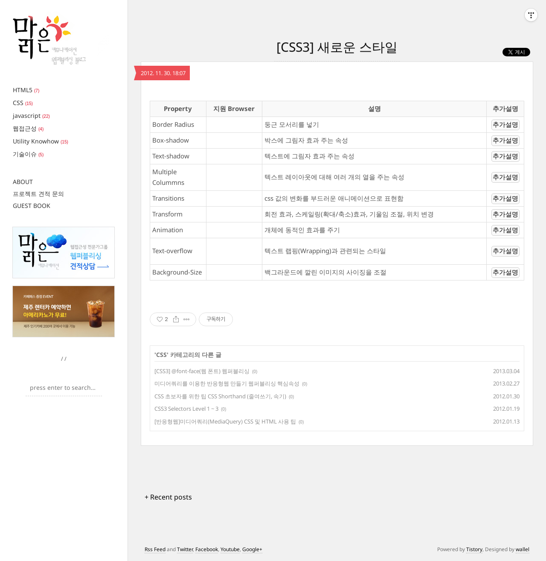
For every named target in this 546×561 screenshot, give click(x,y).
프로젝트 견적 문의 (38, 194)
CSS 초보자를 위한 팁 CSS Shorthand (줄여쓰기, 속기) (220, 396)
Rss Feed (155, 549)
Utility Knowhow (40, 141)
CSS (23, 103)
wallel (522, 549)
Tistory (474, 549)
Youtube (230, 549)
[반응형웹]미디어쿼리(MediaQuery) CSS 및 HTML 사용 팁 (225, 421)
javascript (31, 115)
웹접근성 (28, 128)
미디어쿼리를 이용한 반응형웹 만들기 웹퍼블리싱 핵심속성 (226, 383)
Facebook (206, 549)
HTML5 (26, 90)
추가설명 (505, 124)
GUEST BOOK (31, 206)
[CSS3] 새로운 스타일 (337, 47)
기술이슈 (28, 154)
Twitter (185, 549)
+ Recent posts (168, 497)
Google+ (252, 549)
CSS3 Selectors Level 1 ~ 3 (186, 408)
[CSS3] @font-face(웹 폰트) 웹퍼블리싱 (202, 371)
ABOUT (23, 182)
